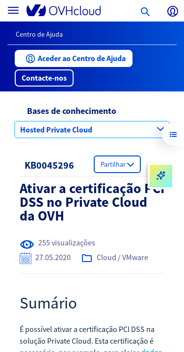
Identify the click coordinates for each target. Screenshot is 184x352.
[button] (73, 58)
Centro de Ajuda (39, 34)
